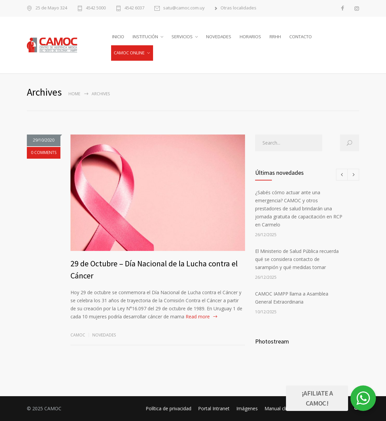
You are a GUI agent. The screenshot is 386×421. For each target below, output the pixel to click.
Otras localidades (238, 8)
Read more (198, 316)
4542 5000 (96, 8)
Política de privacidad (168, 408)
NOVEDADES (218, 37)
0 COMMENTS (43, 152)
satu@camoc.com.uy (184, 8)
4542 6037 (134, 8)
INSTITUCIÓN (145, 37)
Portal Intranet (214, 408)
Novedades (104, 335)
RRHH (275, 37)
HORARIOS (250, 37)
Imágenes (247, 408)
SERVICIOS (182, 37)
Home (74, 94)
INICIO (118, 37)
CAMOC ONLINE (129, 53)
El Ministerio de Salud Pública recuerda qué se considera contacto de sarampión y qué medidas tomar (297, 259)
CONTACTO (300, 37)
